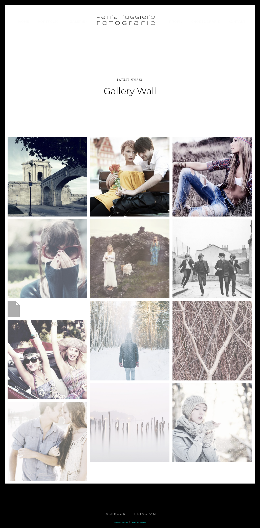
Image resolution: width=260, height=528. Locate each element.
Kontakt (236, 21)
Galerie (77, 21)
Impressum (121, 520)
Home (23, 21)
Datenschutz (138, 520)
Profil (175, 21)
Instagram (145, 511)
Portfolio (48, 21)
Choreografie (205, 21)
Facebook (114, 511)
